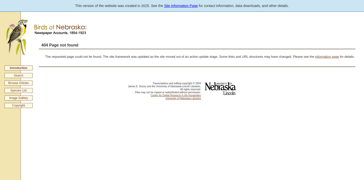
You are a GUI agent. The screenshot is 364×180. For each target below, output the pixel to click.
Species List (19, 90)
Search (18, 75)
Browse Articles (18, 83)
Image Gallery (18, 98)
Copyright (18, 105)
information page (327, 56)
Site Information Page (181, 6)
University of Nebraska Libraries (183, 98)
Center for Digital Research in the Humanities (176, 95)
